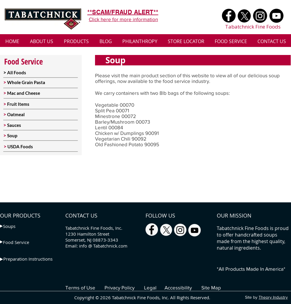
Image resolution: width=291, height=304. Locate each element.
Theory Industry (273, 297)
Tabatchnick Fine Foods (253, 26)
